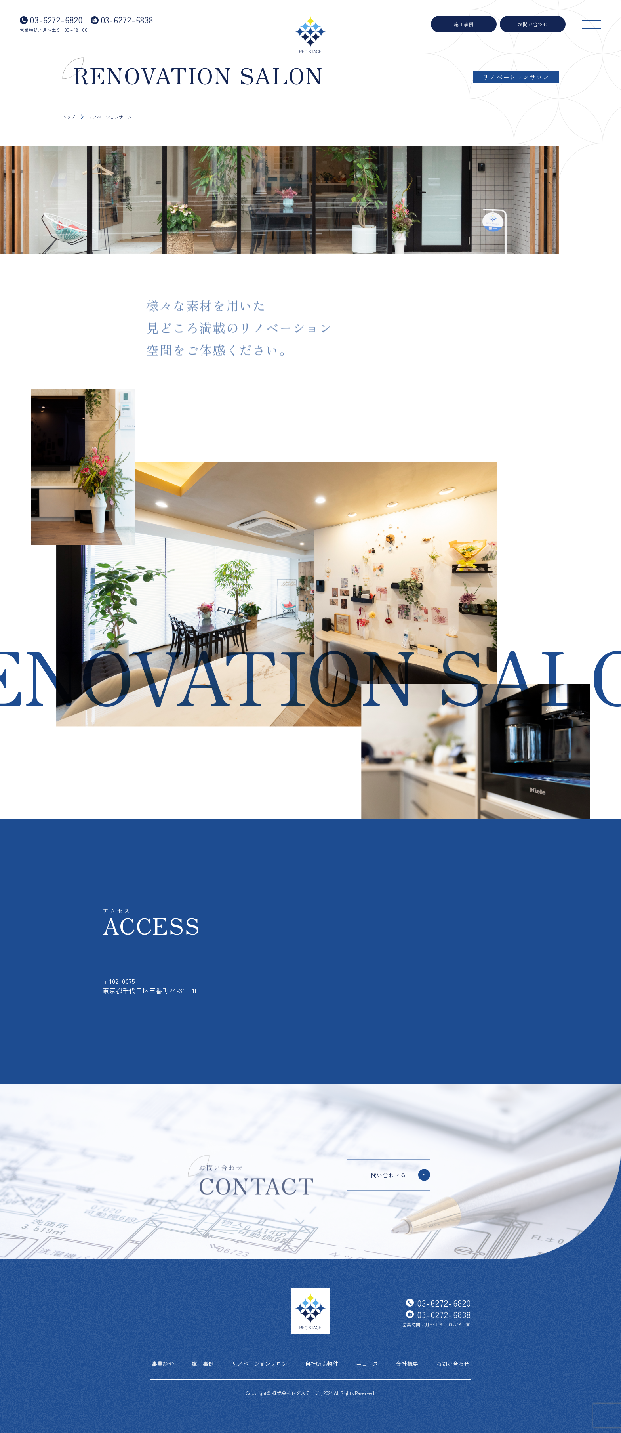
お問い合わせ (533, 24)
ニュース (367, 1364)
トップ (68, 117)
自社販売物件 (321, 1364)
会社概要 (407, 1364)
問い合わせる (388, 1175)
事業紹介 (163, 1364)
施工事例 (464, 24)
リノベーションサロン (259, 1364)
